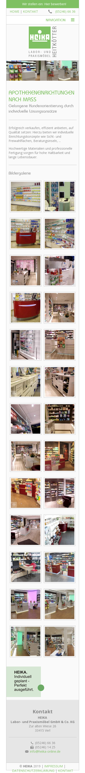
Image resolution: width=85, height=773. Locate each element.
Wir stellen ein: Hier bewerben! (44, 4)
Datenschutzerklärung (33, 770)
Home (14, 11)
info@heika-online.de (45, 751)
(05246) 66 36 (65, 11)
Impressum (53, 766)
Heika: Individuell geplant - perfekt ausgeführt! (25, 682)
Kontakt (30, 11)
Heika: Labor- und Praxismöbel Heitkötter (42, 41)
